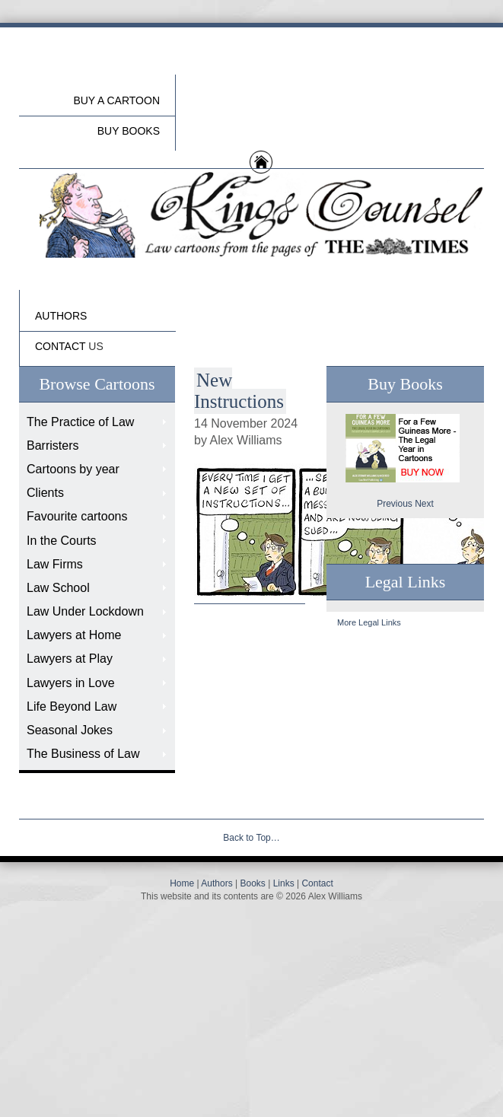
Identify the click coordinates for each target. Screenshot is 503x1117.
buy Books (128, 131)
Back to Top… (251, 837)
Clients (45, 492)
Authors (216, 883)
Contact (317, 883)
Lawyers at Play (70, 658)
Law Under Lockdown (85, 611)
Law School (58, 587)
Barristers (52, 445)
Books (252, 883)
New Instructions (239, 391)
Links (283, 883)
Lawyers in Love (71, 682)
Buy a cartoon (116, 100)
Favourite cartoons (77, 516)
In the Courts (62, 540)
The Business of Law (83, 753)
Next (424, 503)
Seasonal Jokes (70, 730)
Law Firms (55, 564)
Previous (394, 503)
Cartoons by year (73, 469)
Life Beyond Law (71, 706)
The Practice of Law (80, 421)
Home (182, 883)
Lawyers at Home (74, 635)
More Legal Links (369, 622)
